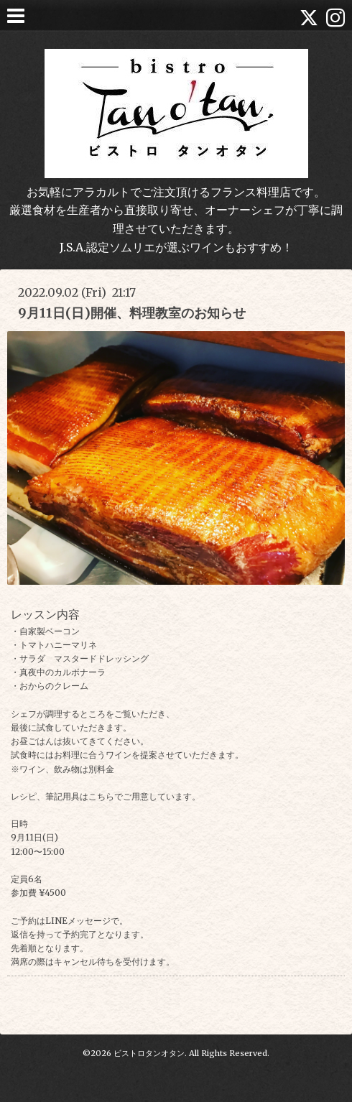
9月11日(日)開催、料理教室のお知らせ (132, 313)
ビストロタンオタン (149, 1053)
